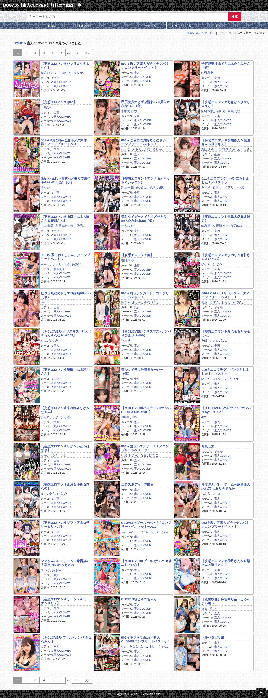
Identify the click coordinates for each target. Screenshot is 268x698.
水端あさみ (227, 149)
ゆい (132, 532)
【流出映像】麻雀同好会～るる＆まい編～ (225, 601)
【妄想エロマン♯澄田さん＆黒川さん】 (65, 371)
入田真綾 (61, 226)
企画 (56, 78)
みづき (237, 302)
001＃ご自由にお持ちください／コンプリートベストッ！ (145, 142)
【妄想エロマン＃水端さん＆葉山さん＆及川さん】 (225, 142)
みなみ (134, 646)
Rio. (134, 417)
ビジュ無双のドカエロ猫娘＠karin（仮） (66, 295)
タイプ (118, 26)
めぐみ (126, 302)
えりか (234, 379)
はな (224, 340)
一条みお (127, 226)
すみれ (45, 417)
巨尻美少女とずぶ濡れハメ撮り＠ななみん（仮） (145, 103)
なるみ (65, 417)
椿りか (78, 73)
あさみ (57, 570)
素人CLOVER (62, 82)
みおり (137, 149)
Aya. (204, 417)
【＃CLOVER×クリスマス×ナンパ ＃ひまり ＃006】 (146, 333)
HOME (53, 26)
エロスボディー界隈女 (137, 484)
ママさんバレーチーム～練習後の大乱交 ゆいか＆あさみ (65, 562)
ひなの (62, 493)
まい (216, 379)
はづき (53, 455)
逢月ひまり (48, 73)
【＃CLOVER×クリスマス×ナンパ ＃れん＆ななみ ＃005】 (66, 333)
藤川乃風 (156, 187)
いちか (206, 379)
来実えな (233, 111)
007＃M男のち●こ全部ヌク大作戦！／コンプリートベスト (64, 142)
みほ (204, 340)
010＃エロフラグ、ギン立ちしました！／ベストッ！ (225, 371)
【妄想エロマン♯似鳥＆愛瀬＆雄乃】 (225, 218)
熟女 (137, 307)
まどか (157, 149)
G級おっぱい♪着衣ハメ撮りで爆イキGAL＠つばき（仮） (65, 180)
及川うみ (243, 149)
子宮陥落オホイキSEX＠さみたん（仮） (225, 65)
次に (88, 52)
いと (63, 455)
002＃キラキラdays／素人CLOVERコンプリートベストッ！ (146, 639)
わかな (126, 149)
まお (204, 302)
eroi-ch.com (151, 694)
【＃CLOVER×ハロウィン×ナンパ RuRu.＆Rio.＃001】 (146, 409)
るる (204, 608)
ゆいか (45, 570)
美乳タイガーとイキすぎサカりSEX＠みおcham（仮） (144, 218)
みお (143, 646)
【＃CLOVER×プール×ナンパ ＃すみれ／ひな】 (146, 562)
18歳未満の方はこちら (201, 33)
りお (124, 455)
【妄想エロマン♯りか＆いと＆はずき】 (65, 448)
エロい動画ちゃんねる (124, 694)
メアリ (229, 187)
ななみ (53, 340)
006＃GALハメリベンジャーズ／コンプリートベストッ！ (225, 295)
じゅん (57, 264)
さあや (240, 187)
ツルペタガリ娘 (212, 637)
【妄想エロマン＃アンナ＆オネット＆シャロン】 (145, 180)
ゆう (155, 302)
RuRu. (125, 417)
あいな (137, 302)
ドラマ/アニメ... (182, 26)
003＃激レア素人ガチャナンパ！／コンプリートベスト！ (145, 65)
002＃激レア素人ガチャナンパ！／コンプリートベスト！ (225, 524)
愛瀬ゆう (222, 226)
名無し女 (207, 446)
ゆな (147, 302)
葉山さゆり (209, 149)
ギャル (218, 307)
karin (44, 302)
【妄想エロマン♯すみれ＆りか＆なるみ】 (65, 409)
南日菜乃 (127, 260)
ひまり (126, 340)
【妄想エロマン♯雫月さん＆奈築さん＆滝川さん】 (225, 562)
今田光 (221, 111)
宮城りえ (64, 73)
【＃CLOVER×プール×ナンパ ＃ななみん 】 (66, 639)
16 (77, 52)
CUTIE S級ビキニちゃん (139, 599)
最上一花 (127, 187)
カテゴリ (150, 26)
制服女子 (59, 269)
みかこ (45, 264)
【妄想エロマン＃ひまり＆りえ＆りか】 (65, 65)
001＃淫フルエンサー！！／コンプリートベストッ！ (145, 448)
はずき (214, 302)
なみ (143, 455)
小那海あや (129, 111)
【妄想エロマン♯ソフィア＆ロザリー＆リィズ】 (65, 524)
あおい (76, 264)
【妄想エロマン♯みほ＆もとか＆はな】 (225, 333)
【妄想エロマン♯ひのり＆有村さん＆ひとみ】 (225, 256)
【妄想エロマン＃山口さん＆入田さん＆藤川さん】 (65, 218)
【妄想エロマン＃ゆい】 (59, 102)
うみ (67, 264)
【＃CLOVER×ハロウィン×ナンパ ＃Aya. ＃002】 (226, 409)
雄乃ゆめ (142, 187)
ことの (142, 532)
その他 (215, 26)
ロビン (217, 187)
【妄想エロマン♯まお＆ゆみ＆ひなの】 (65, 486)
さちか (217, 493)
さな (147, 149)
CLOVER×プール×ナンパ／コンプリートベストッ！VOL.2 (146, 524)
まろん (226, 302)
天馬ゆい (46, 107)
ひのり (206, 264)
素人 (137, 72)
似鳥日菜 (207, 226)
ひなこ (154, 455)
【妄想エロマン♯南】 (137, 255)
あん (124, 532)
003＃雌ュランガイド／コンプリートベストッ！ (145, 295)
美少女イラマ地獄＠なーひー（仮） (142, 371)
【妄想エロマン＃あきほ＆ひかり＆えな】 (225, 103)
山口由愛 (46, 226)
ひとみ (217, 264)
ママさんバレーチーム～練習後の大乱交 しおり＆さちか (225, 486)
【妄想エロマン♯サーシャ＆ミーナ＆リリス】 (65, 601)
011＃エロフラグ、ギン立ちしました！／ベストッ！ (225, 180)
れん (43, 340)
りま (224, 379)
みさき (206, 187)
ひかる (134, 455)
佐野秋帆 (207, 73)
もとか (214, 340)
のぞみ (162, 532)
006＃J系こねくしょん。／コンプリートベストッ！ (65, 256)
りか (55, 417)
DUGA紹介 (85, 26)
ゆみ (52, 493)
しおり (206, 493)
